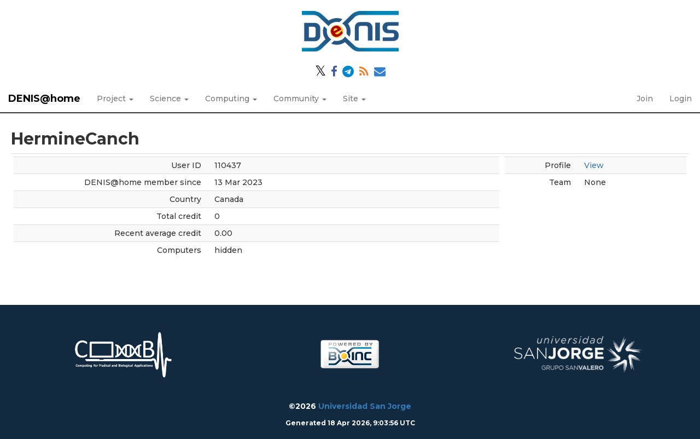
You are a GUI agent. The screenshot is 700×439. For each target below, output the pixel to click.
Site (354, 98)
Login (680, 98)
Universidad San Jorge (364, 406)
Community (299, 98)
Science (169, 98)
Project (115, 98)
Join (645, 98)
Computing (231, 98)
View (594, 165)
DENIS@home (44, 99)
